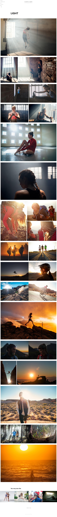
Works (1, 0)
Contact (1, 4)
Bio (0, 3)
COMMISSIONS (2, 1)
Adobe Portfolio (30, 514)
